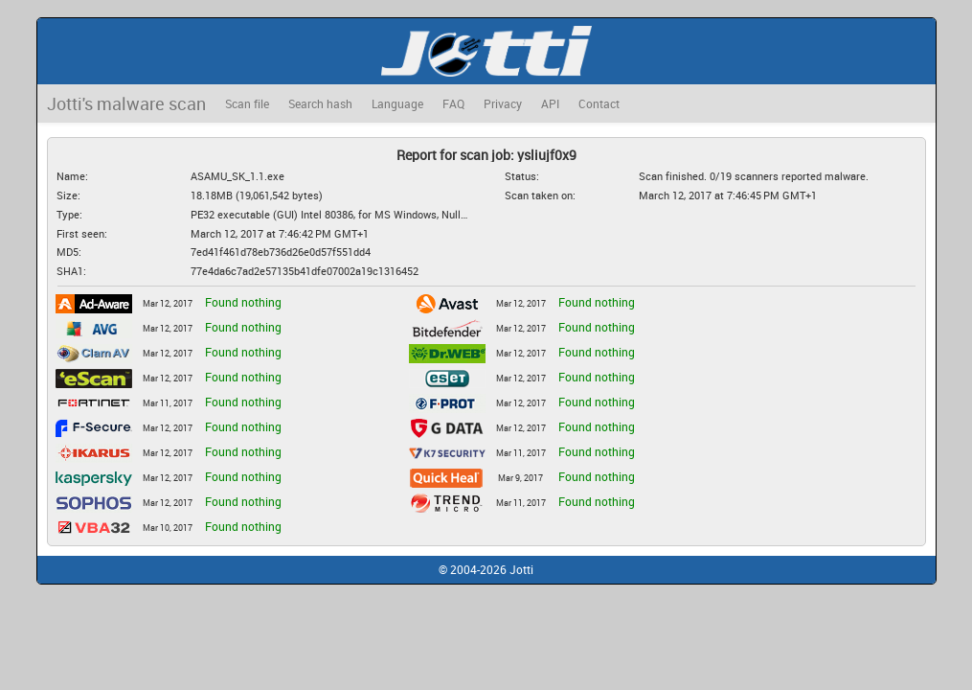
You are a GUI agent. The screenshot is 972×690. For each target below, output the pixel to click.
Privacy (503, 103)
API (550, 103)
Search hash (320, 103)
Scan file (247, 103)
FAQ (453, 103)
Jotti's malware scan (126, 103)
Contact (599, 103)
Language (397, 103)
